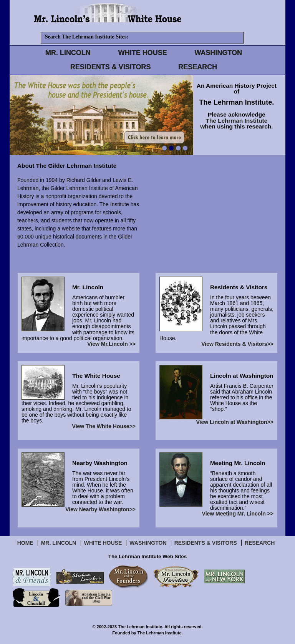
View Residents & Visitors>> (237, 344)
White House (103, 543)
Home (25, 543)
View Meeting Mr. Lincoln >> (237, 514)
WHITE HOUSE (142, 53)
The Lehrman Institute (237, 120)
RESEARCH (197, 67)
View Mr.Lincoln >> (111, 344)
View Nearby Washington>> (100, 509)
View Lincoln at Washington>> (234, 422)
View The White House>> (104, 426)
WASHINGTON (218, 53)
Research (260, 543)
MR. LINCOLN (68, 53)
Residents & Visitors (205, 543)
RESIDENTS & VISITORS (110, 67)
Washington (147, 543)
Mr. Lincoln (58, 543)
